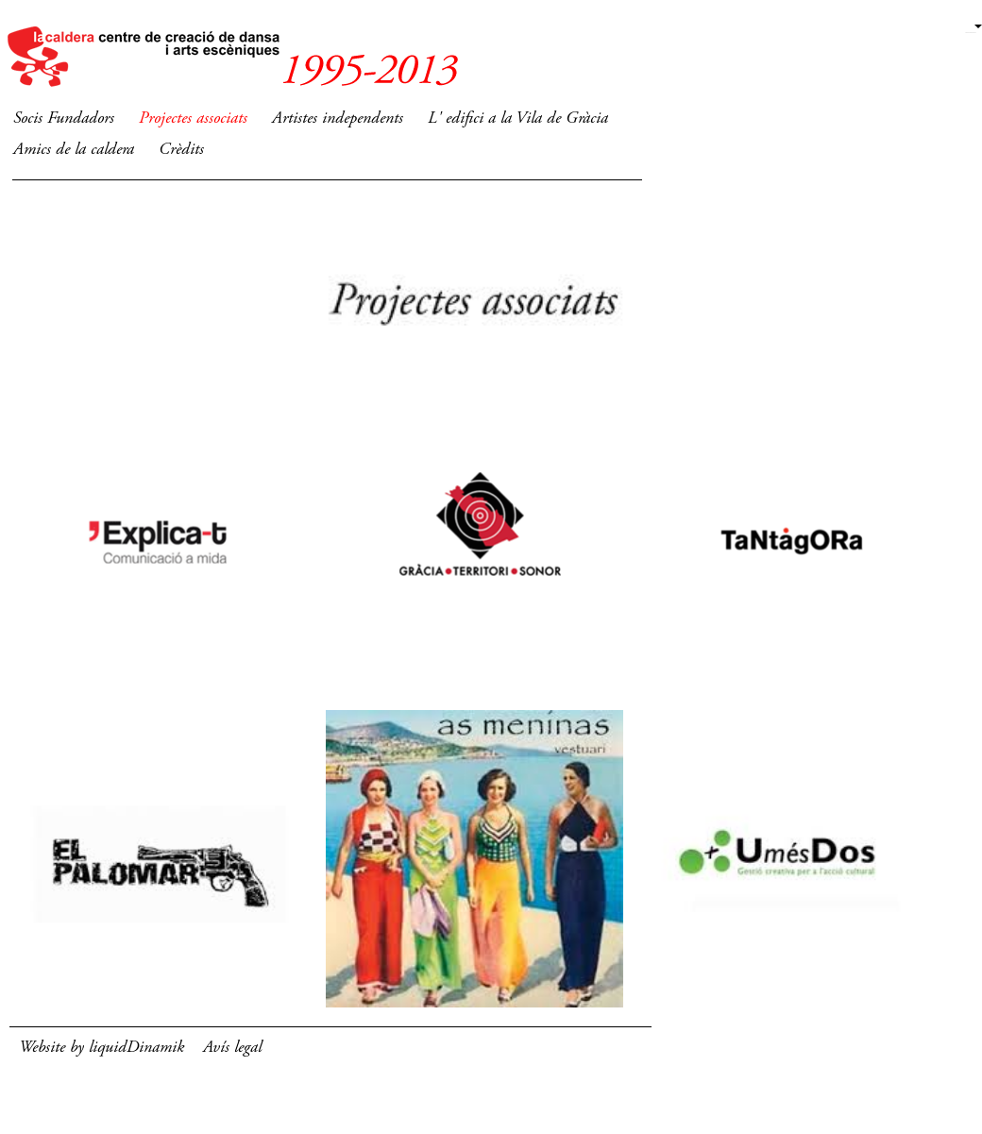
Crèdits (181, 150)
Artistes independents (337, 118)
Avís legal (232, 1048)
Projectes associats (193, 118)
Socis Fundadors (63, 118)
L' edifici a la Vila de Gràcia (518, 118)
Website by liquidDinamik (101, 1048)
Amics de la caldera (73, 150)
